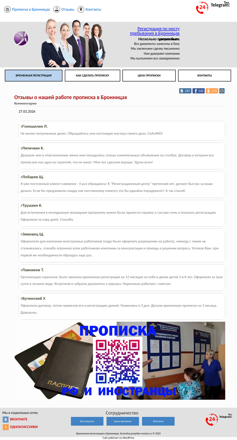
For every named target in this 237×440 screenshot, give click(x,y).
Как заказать (87, 421)
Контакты (204, 75)
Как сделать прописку (92, 75)
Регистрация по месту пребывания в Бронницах (155, 31)
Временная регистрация (34, 75)
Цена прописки (149, 75)
